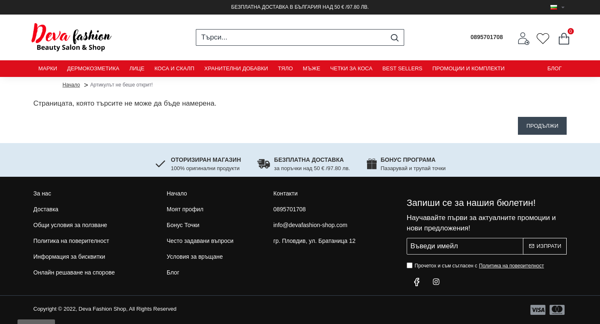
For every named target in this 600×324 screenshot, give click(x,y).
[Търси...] (394, 37)
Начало (71, 84)
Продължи (542, 126)
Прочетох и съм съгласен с (476, 266)
